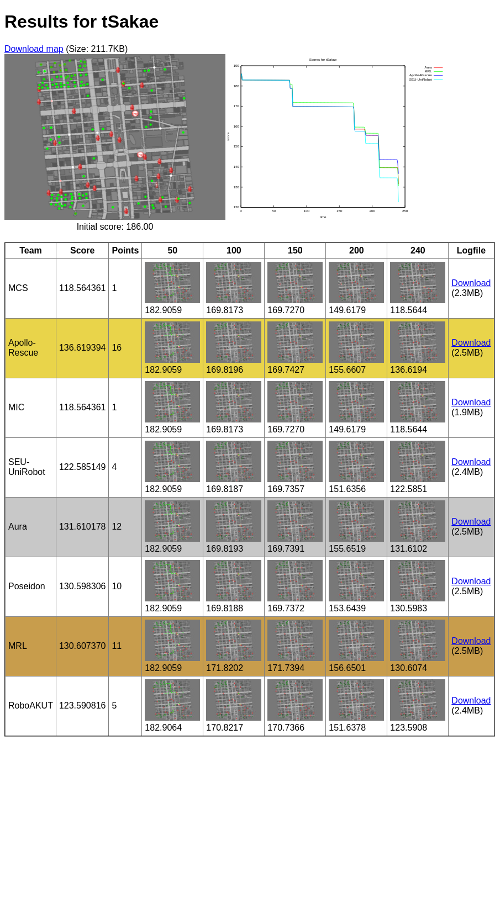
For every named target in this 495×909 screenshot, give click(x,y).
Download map (34, 49)
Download (471, 283)
